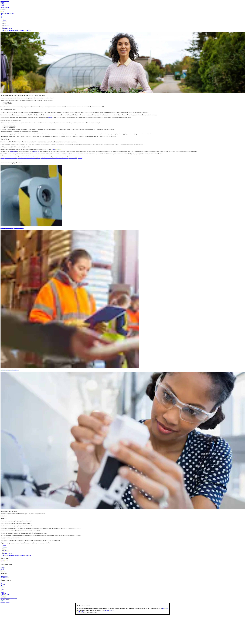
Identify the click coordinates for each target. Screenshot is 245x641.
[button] (122, 6)
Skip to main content (5, 1)
